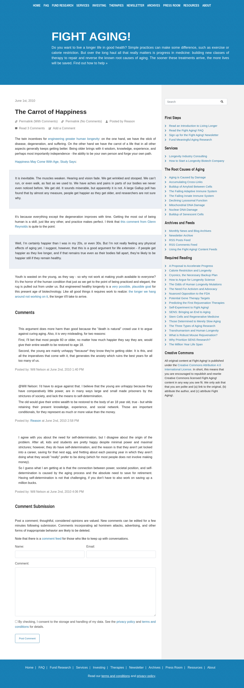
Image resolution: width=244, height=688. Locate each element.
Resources (191, 5)
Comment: (22, 563)
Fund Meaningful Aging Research (190, 139)
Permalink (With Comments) (38, 121)
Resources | (197, 667)
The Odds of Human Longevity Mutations (195, 284)
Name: (19, 546)
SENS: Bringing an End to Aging (189, 312)
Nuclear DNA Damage (183, 209)
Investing (99, 5)
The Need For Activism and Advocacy (193, 289)
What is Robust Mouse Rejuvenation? (193, 335)
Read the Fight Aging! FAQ (186, 130)
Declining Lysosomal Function (188, 200)
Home (37, 5)
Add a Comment (64, 128)
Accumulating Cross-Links (186, 182)
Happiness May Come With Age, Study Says (45, 161)
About (206, 5)
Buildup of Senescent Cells (186, 214)
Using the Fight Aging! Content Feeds (193, 249)
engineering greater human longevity (73, 138)
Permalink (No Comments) (84, 121)
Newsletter (135, 5)
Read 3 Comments (32, 128)
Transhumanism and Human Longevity (194, 330)
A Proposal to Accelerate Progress (191, 265)
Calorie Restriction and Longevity (190, 270)
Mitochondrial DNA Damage (187, 205)
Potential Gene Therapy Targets (189, 298)
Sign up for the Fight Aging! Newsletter (194, 135)
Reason (35, 420)
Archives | (157, 667)
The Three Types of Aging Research (192, 325)
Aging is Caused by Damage (187, 177)
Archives (153, 5)
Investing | (101, 667)
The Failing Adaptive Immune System (193, 191)
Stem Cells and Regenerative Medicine (194, 316)
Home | (31, 667)
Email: (90, 546)
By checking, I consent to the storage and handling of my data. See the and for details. (85, 624)
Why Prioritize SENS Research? (189, 339)
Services (82, 5)
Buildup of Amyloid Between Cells (190, 186)
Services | (84, 667)
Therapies (116, 5)
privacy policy (126, 621)
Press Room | (176, 667)
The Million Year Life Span (186, 344)
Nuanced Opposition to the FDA (189, 293)
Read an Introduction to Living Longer (193, 125)
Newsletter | (138, 667)
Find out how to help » (90, 63)
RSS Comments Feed (183, 244)
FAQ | (44, 667)
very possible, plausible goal (131, 286)
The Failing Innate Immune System (191, 195)
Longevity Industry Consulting (188, 156)
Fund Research (62, 5)
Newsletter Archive (181, 235)
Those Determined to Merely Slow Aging (195, 321)
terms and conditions (115, 676)
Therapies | (119, 667)
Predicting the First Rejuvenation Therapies (197, 302)
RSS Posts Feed (180, 240)
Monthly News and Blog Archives (190, 230)
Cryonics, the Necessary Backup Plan (193, 275)
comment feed (51, 538)
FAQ (46, 5)
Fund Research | (62, 667)
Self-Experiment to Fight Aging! (189, 307)
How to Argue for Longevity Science (192, 279)
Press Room (171, 5)
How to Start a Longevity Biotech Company (196, 160)
